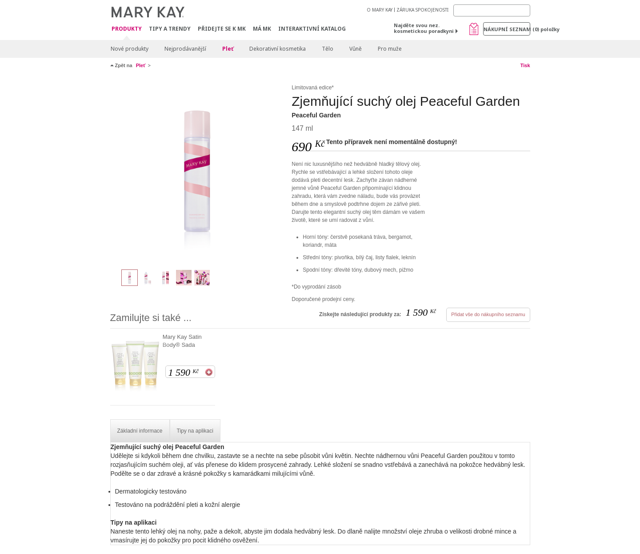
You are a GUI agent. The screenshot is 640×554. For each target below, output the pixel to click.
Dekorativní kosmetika (277, 48)
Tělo (327, 48)
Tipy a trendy (170, 29)
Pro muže (390, 48)
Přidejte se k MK (222, 29)
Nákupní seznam (507, 29)
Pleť (227, 48)
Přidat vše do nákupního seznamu (488, 314)
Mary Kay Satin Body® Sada (182, 340)
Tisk (525, 65)
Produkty (127, 29)
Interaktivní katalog (312, 29)
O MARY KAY (379, 10)
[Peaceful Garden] (198, 172)
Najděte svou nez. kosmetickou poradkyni (424, 28)
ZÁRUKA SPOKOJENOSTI (422, 10)
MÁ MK (262, 29)
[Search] (491, 10)
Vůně (355, 48)
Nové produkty (129, 48)
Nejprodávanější (185, 48)
